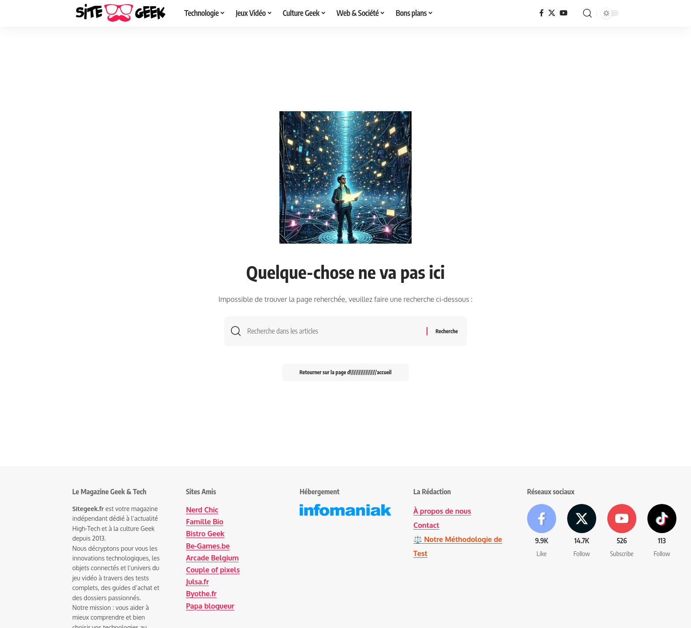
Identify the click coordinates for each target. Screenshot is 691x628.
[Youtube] (621, 531)
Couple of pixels (213, 569)
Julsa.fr (197, 581)
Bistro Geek (205, 533)
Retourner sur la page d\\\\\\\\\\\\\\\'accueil (346, 372)
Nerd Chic (202, 509)
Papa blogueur (210, 606)
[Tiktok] (661, 531)
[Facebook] (541, 13)
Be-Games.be (208, 546)
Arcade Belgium (212, 557)
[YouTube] (563, 13)
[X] (551, 13)
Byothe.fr (201, 593)
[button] (587, 13)
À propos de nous (442, 511)
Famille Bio (204, 521)
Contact (426, 525)
